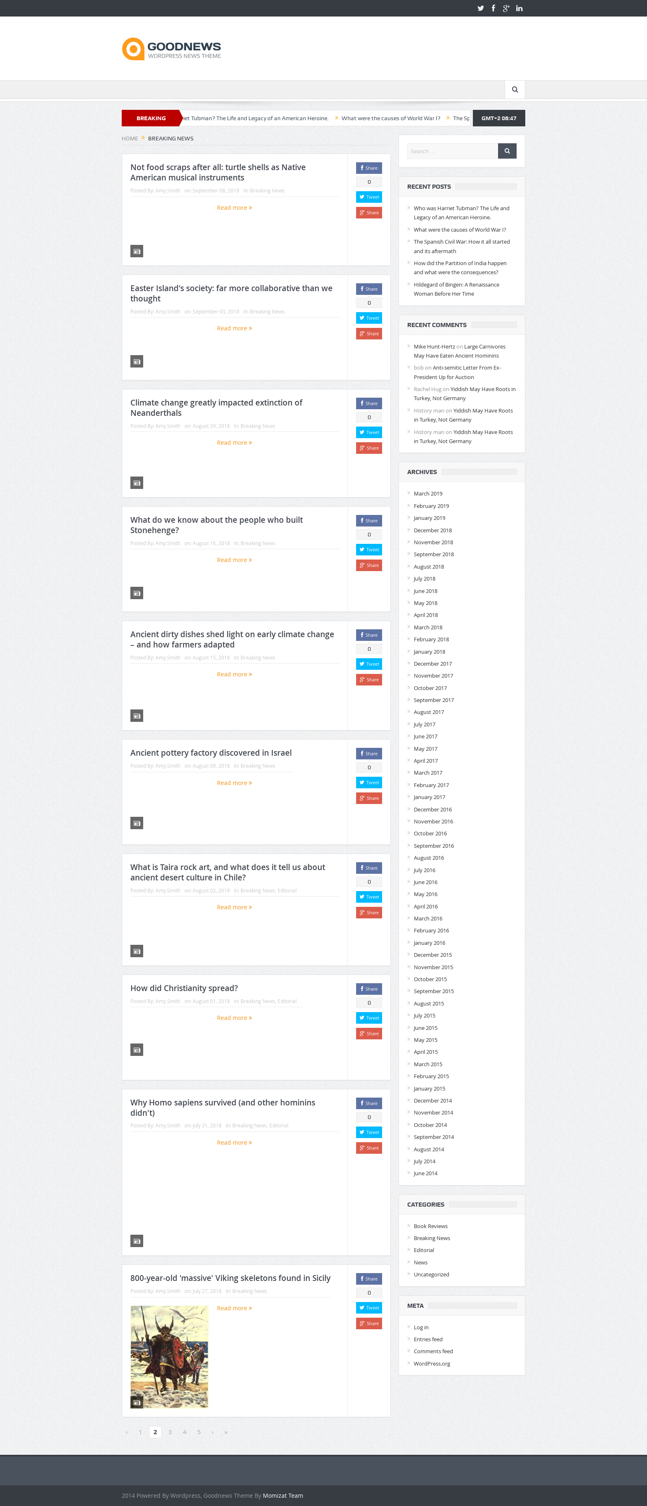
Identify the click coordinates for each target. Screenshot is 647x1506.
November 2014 (433, 1112)
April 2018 (426, 615)
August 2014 (429, 1149)
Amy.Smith (168, 190)
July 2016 (424, 870)
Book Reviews (431, 1226)
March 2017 (428, 772)
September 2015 (434, 991)
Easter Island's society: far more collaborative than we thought (231, 293)
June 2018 (425, 591)
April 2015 (426, 1051)
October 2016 (430, 833)
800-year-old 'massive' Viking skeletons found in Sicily (230, 1278)
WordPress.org (432, 1363)
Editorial (287, 890)
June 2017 (425, 736)
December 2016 (433, 809)
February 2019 (431, 506)
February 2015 (431, 1076)
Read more (234, 207)
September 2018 (434, 554)
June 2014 (425, 1173)
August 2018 (429, 566)
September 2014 (434, 1137)
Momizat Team (283, 1495)
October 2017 (430, 688)
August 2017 (429, 712)
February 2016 (431, 930)
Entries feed (428, 1339)
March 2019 (428, 493)
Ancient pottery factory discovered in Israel (211, 752)
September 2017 (434, 700)
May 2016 (425, 894)
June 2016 (425, 882)
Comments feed (433, 1351)
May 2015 (425, 1040)
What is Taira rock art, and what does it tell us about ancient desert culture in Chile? (227, 872)
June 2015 (425, 1028)
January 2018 (429, 651)
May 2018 (425, 603)
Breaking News (267, 190)
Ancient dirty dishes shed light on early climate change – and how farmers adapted (232, 639)
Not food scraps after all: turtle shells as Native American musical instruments (218, 172)
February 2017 (431, 785)
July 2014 (424, 1161)
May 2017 (425, 748)
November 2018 (433, 542)
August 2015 (429, 1003)
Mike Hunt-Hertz (434, 346)
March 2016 (428, 918)
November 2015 (433, 967)
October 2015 (430, 979)
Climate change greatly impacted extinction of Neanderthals (216, 407)
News (420, 1262)
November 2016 (433, 821)
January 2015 (429, 1088)
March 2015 (428, 1064)
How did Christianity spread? (184, 988)
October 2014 (430, 1125)
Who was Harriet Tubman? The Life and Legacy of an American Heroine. (258, 118)
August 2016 (429, 857)
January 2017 (429, 797)
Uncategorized (431, 1274)
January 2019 (429, 518)
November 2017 (433, 675)
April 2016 (426, 906)
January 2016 (429, 942)
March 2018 (428, 627)
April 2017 (426, 760)
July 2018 (424, 578)
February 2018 (431, 639)
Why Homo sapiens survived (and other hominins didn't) (222, 1107)
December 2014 (433, 1100)
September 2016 (434, 845)
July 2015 (424, 1015)
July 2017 (424, 724)
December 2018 (433, 530)
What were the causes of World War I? (412, 118)
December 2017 (433, 663)
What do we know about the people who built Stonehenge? (216, 525)
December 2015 (433, 954)
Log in (421, 1327)
